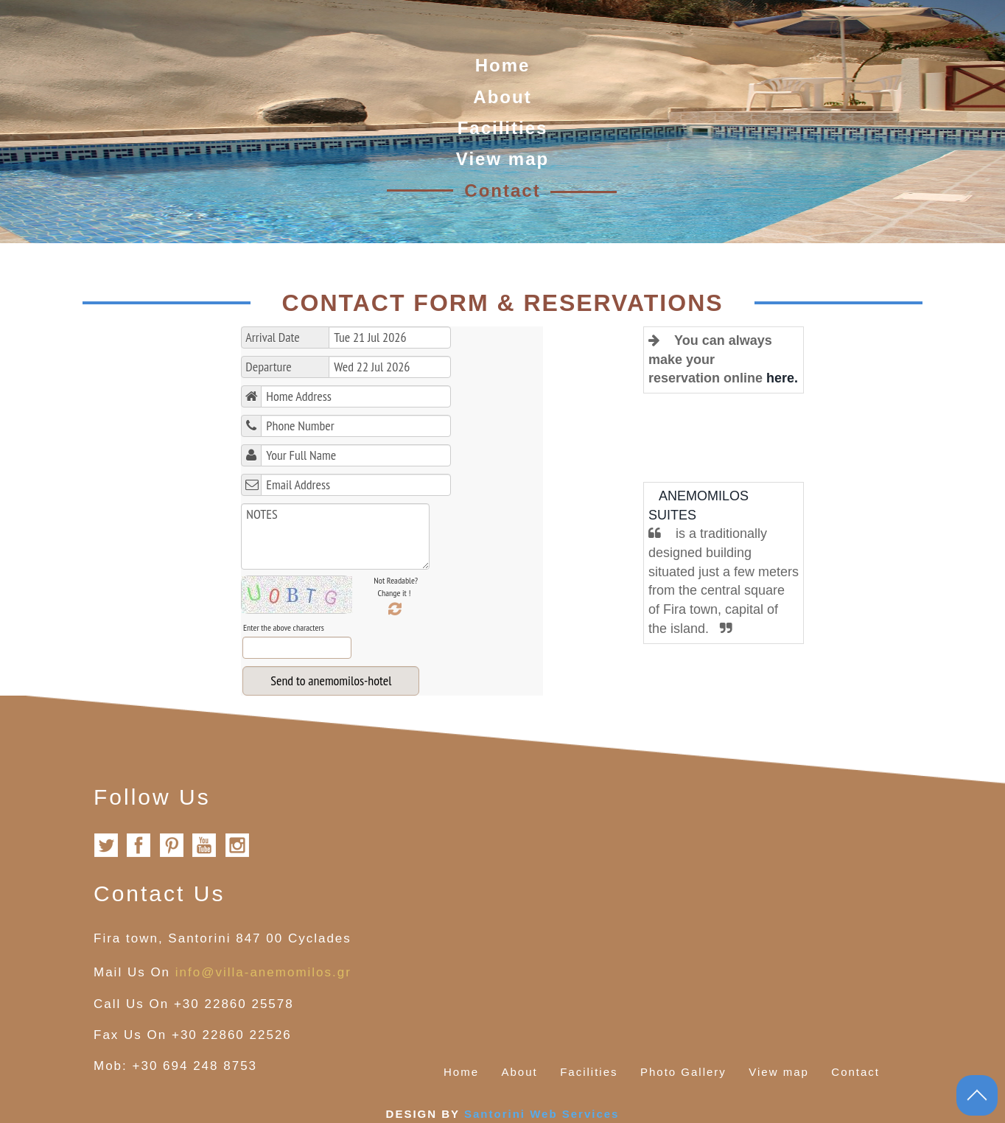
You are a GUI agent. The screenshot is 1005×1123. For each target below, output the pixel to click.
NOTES (335, 536)
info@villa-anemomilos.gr (263, 972)
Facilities (503, 128)
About (502, 97)
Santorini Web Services (541, 1114)
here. (782, 378)
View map (502, 159)
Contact (502, 190)
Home (502, 65)
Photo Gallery (683, 1072)
